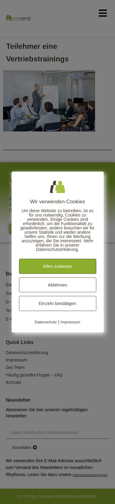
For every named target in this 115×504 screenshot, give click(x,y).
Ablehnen (57, 284)
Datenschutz (46, 321)
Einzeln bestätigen (57, 303)
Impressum (70, 321)
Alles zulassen (57, 266)
